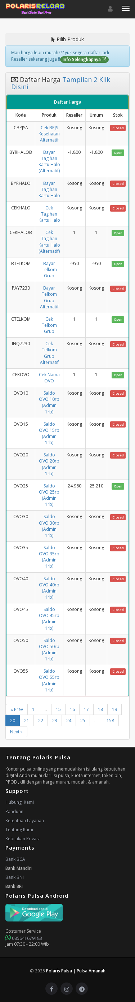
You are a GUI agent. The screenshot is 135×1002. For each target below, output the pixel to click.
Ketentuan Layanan (24, 820)
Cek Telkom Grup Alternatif (49, 352)
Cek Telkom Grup (49, 325)
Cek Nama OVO (49, 378)
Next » (16, 732)
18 (100, 709)
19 (114, 709)
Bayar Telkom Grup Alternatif (49, 297)
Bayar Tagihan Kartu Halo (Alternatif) (49, 161)
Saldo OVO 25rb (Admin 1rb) (49, 495)
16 (72, 709)
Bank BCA (15, 859)
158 (110, 720)
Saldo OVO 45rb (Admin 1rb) (49, 618)
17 (86, 709)
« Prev (16, 709)
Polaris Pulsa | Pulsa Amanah (75, 971)
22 (40, 720)
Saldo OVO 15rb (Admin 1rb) (49, 433)
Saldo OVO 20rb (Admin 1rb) (49, 464)
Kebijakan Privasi (22, 839)
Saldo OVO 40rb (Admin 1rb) (49, 588)
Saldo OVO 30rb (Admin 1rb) (49, 525)
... (45, 709)
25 (82, 720)
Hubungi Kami (19, 802)
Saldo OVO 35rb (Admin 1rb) (49, 557)
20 (12, 720)
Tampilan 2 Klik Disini (60, 83)
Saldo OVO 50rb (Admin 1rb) (49, 649)
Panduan (14, 811)
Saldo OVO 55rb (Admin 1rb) (49, 680)
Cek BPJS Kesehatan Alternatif (49, 134)
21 (26, 720)
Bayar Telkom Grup (49, 269)
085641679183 (23, 938)
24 (68, 720)
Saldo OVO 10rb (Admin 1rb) (49, 402)
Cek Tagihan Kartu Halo (49, 214)
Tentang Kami (19, 830)
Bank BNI (14, 877)
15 (58, 709)
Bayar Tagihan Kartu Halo (49, 189)
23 (54, 720)
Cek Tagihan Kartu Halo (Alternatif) (49, 241)
